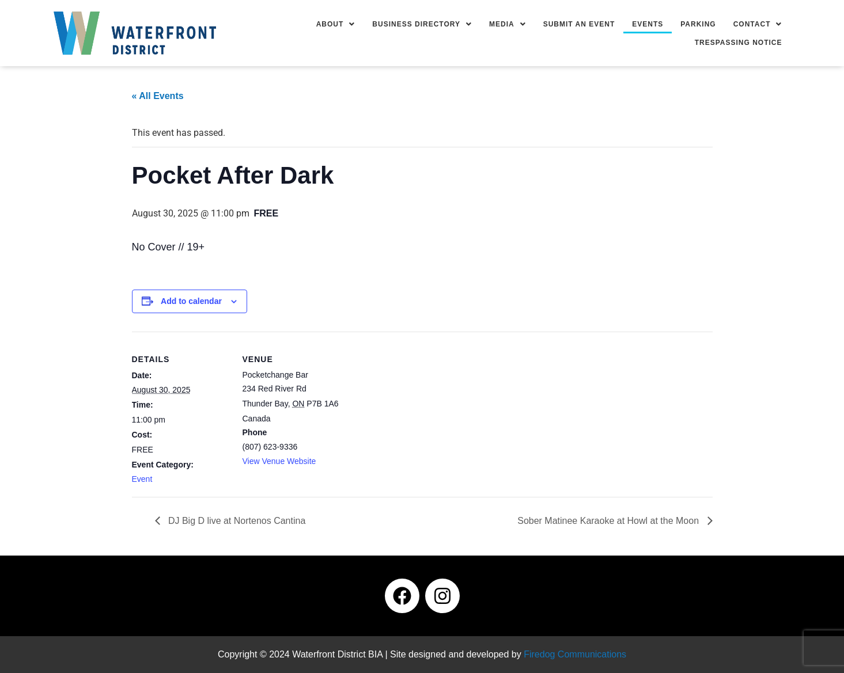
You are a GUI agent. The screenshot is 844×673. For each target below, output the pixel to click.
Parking (698, 24)
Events (647, 24)
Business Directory (422, 24)
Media (507, 24)
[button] (336, 24)
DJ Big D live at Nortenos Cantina (236, 521)
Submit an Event (579, 24)
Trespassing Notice (738, 43)
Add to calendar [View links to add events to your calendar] (191, 301)
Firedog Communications (575, 654)
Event (142, 479)
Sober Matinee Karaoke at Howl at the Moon (609, 521)
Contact (757, 24)
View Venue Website (279, 461)
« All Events (158, 96)
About (335, 24)
